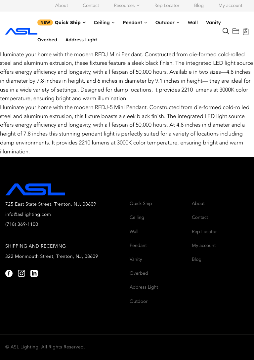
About (61, 6)
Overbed (47, 40)
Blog (199, 6)
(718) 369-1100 (21, 224)
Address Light (81, 40)
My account (230, 6)
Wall (193, 22)
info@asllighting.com (28, 215)
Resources (124, 6)
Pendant (132, 22)
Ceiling (102, 22)
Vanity (213, 22)
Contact (91, 6)
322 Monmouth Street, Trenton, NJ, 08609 (51, 257)
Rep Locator (166, 6)
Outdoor (165, 22)
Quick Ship (68, 22)
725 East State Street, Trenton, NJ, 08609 (50, 204)
